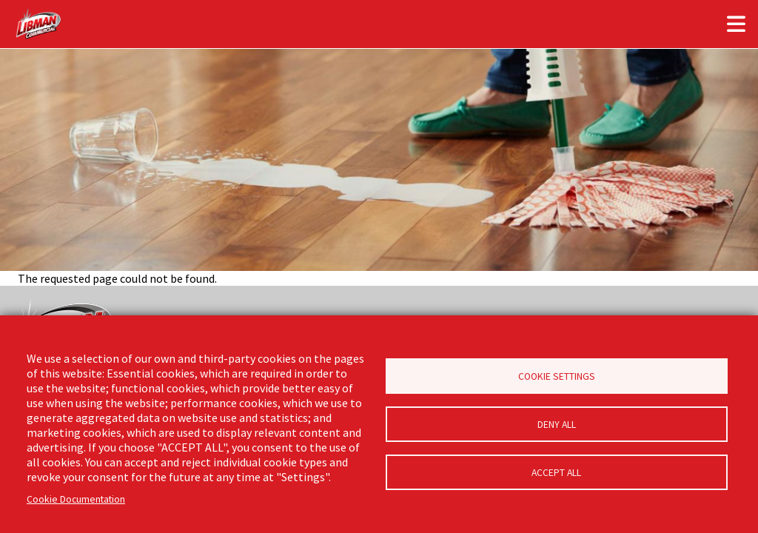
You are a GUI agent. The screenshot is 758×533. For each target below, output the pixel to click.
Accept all (556, 472)
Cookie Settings (556, 376)
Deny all (556, 424)
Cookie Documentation (76, 499)
